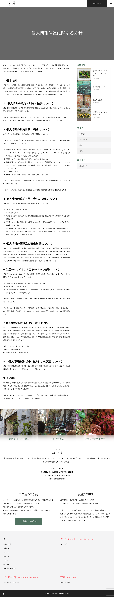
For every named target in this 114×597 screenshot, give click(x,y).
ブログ (5, 560)
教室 (81, 145)
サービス (6, 552)
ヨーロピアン (65, 544)
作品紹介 (6, 548)
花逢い (81, 151)
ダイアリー (83, 140)
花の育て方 (83, 166)
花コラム (6, 564)
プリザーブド (20, 577)
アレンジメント (78, 539)
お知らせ (6, 556)
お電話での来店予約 (28, 521)
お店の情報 (7, 544)
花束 (68, 577)
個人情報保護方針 (9, 568)
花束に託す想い (65, 582)
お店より (82, 134)
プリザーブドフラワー (11, 582)
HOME (4, 539)
